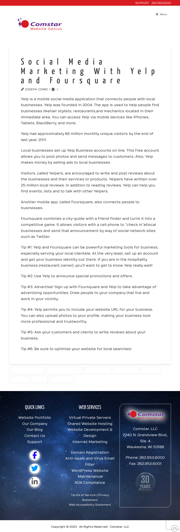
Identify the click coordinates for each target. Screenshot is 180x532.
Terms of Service (83, 495)
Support (34, 442)
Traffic (39, 379)
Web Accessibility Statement (90, 504)
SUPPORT (142, 3)
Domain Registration (90, 452)
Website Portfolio (34, 418)
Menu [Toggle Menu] (161, 14)
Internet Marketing (27, 370)
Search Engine (97, 370)
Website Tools (73, 89)
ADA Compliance (90, 483)
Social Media (125, 370)
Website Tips (62, 379)
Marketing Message (64, 370)
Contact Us (34, 436)
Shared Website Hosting (89, 424)
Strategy (19, 379)
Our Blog (35, 430)
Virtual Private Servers (90, 418)
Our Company (34, 424)
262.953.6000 (161, 3)
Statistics (150, 370)
